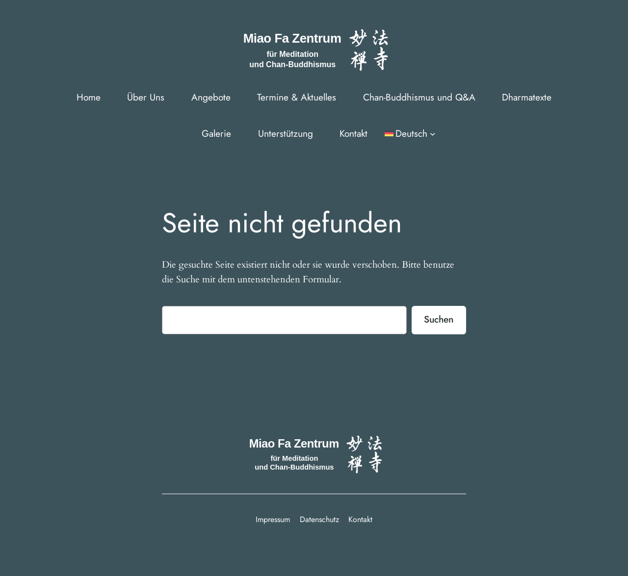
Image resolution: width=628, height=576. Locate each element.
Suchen (438, 319)
